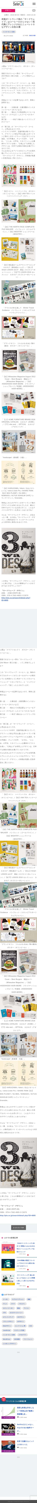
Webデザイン (7, 1326)
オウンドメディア (8, 1317)
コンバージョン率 (20, 1326)
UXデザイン (20, 1317)
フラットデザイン (8, 1321)
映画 (29, 1299)
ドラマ (13, 1304)
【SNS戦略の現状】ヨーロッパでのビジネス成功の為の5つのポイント (26, 1263)
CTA (4, 1312)
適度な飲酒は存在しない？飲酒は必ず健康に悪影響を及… (25, 1411)
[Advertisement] (18, 629)
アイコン (26, 1308)
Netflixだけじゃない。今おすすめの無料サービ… (25, 1428)
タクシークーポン (8, 1308)
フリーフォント (28, 1339)
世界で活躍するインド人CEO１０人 (25, 1442)
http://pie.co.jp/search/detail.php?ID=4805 (18, 1215)
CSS (30, 1326)
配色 (18, 1308)
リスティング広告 (19, 1330)
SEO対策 (17, 1339)
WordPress (6, 1339)
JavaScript (6, 1330)
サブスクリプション (18, 1299)
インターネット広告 (9, 32)
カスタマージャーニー (16, 1312)
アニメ (5, 1304)
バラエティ (22, 1304)
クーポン (5, 1299)
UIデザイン (20, 1321)
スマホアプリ (22, 1335)
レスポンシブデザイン (9, 1343)
